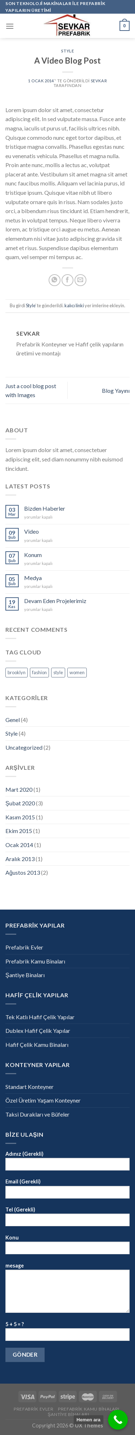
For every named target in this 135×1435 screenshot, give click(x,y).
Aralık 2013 (20, 858)
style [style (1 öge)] (58, 672)
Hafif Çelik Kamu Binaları (36, 1044)
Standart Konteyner (29, 1086)
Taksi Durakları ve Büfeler (37, 1114)
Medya (33, 577)
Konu (67, 1246)
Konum (33, 554)
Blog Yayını (116, 390)
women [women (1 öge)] (77, 672)
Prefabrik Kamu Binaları (35, 961)
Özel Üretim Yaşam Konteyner (43, 1100)
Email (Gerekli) (67, 1190)
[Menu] (9, 26)
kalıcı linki (74, 305)
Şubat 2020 (20, 803)
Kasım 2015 (20, 817)
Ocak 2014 (19, 844)
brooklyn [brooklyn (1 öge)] (17, 672)
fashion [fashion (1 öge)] (39, 672)
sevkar (99, 80)
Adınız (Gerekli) (67, 1163)
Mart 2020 (18, 789)
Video (31, 531)
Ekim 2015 (18, 830)
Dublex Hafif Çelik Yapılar (37, 1030)
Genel (12, 719)
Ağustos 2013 (22, 872)
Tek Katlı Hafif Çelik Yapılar (40, 1016)
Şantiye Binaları (25, 974)
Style (67, 51)
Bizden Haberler (44, 508)
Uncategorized (23, 747)
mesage (67, 1290)
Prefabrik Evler (24, 947)
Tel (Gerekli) (67, 1218)
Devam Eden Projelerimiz (55, 600)
